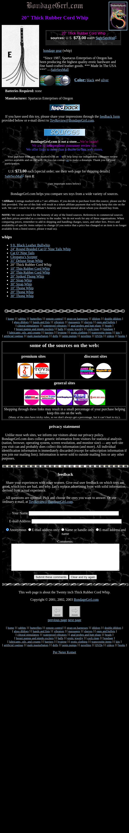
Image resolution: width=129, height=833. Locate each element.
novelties (86, 336)
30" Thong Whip (21, 296)
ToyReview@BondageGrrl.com (72, 120)
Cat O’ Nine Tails (22, 253)
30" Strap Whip (21, 284)
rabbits (22, 318)
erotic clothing (79, 332)
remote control (54, 318)
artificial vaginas (13, 336)
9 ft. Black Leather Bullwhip (30, 245)
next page (74, 625)
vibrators (59, 322)
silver (105, 80)
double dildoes (112, 318)
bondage (108, 329)
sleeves (88, 322)
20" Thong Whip (21, 292)
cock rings (93, 329)
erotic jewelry (75, 329)
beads (108, 325)
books (121, 336)
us (67, 160)
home (11, 318)
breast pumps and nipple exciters (35, 329)
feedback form (110, 116)
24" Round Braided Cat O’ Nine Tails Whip (40, 249)
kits (118, 332)
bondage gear (52, 50)
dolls (55, 336)
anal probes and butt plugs (86, 325)
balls (60, 329)
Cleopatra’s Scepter (23, 257)
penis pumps (69, 336)
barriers (49, 332)
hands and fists (41, 322)
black (90, 80)
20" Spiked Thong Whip (27, 276)
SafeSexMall (105, 38)
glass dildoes (21, 322)
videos (110, 336)
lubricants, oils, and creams (24, 332)
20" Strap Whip (21, 280)
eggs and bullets (106, 322)
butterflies (36, 318)
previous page (57, 625)
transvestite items (102, 332)
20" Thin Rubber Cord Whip (30, 272)
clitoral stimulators (28, 325)
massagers (74, 322)
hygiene (62, 332)
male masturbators (37, 336)
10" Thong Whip (21, 288)
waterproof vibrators (55, 325)
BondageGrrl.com (86, 605)
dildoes (96, 318)
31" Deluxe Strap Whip (26, 261)
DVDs (99, 336)
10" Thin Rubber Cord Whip (30, 268)
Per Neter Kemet (64, 657)
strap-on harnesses (77, 318)
